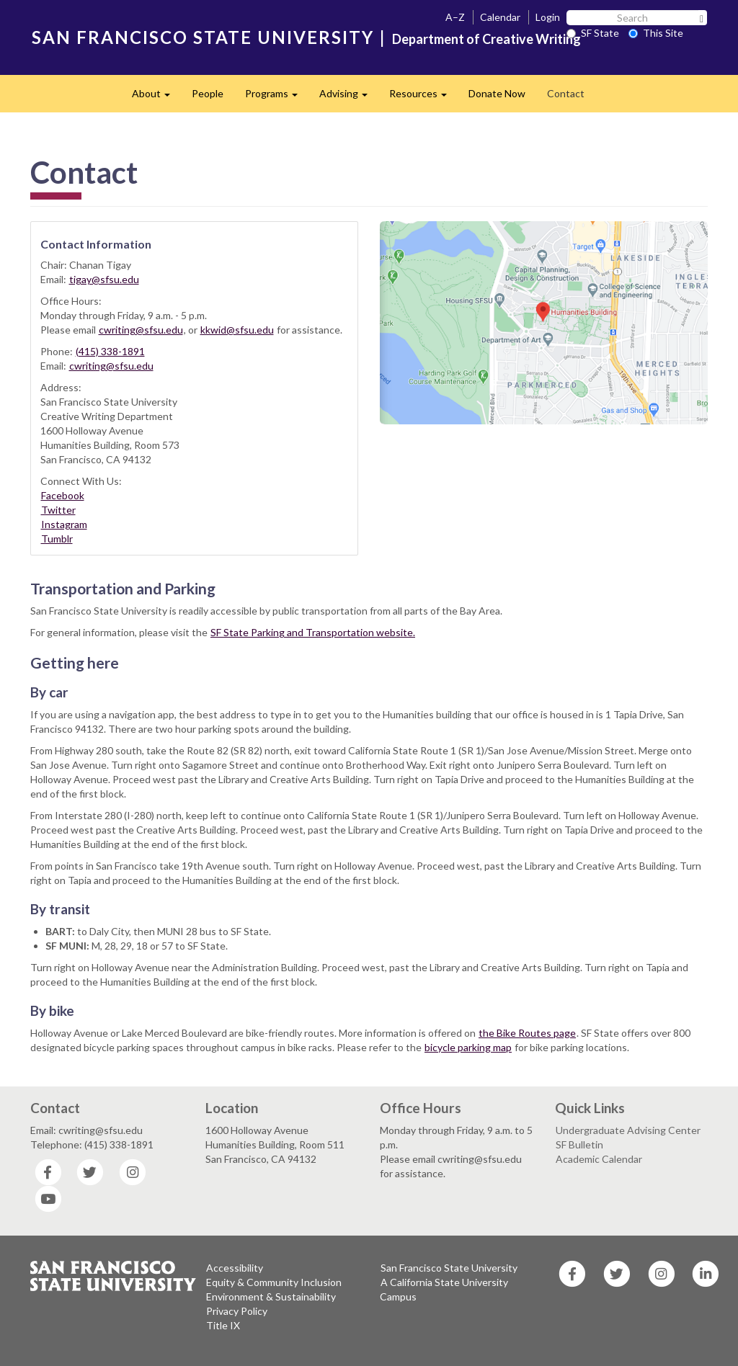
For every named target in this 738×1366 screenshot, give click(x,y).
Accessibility (234, 1268)
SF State (592, 33)
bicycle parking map (468, 1047)
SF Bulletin (579, 1144)
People (207, 93)
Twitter (58, 510)
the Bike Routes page (527, 1033)
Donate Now (496, 93)
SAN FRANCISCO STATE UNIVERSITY (203, 37)
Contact (565, 93)
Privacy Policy (236, 1311)
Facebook (62, 495)
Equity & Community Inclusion (274, 1282)
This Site (655, 33)
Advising (348, 97)
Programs (276, 97)
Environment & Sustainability (271, 1296)
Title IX (223, 1325)
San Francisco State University (449, 1268)
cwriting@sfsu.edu (141, 329)
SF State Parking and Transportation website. (312, 632)
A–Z (455, 17)
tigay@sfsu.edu (104, 279)
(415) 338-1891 (110, 351)
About (156, 97)
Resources (423, 97)
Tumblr (57, 538)
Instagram (64, 524)
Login (547, 17)
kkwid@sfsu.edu (237, 329)
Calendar (500, 17)
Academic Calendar (599, 1159)
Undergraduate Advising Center (628, 1130)
